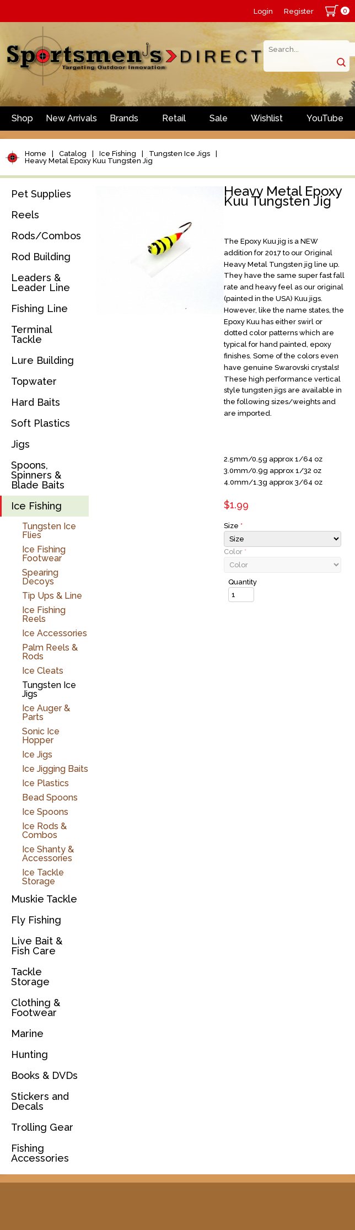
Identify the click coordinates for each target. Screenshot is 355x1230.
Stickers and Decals (40, 1101)
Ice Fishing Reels (44, 614)
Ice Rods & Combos (44, 830)
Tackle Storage (30, 976)
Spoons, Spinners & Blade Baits (37, 475)
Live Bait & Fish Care (36, 946)
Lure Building (42, 360)
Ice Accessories (54, 633)
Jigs (20, 444)
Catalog (73, 153)
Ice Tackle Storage (43, 877)
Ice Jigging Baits (55, 769)
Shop (22, 118)
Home (35, 153)
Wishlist (267, 118)
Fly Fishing (36, 920)
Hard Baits (35, 402)
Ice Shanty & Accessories (48, 853)
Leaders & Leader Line (40, 282)
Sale (218, 118)
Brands (124, 118)
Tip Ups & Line (52, 595)
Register (299, 11)
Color (235, 551)
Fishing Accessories (40, 1153)
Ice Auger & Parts (46, 712)
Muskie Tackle (44, 899)
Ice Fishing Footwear (44, 553)
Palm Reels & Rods (50, 652)
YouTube (324, 118)
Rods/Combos (46, 235)
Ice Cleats (42, 670)
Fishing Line (39, 308)
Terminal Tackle (31, 334)
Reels (25, 215)
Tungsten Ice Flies (49, 530)
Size (233, 526)
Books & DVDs (44, 1075)
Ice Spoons (45, 812)
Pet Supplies (41, 194)
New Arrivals (71, 118)
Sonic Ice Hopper (41, 735)
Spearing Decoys (40, 577)
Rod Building (41, 256)
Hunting (29, 1054)
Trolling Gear (42, 1127)
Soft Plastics (40, 423)
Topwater (34, 381)
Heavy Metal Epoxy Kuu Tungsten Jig (89, 160)
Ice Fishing (117, 153)
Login (263, 11)
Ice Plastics (45, 783)
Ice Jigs (37, 754)
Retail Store (174, 122)
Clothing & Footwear (35, 1007)
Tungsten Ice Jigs (179, 153)
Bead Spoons (50, 797)
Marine (27, 1033)
